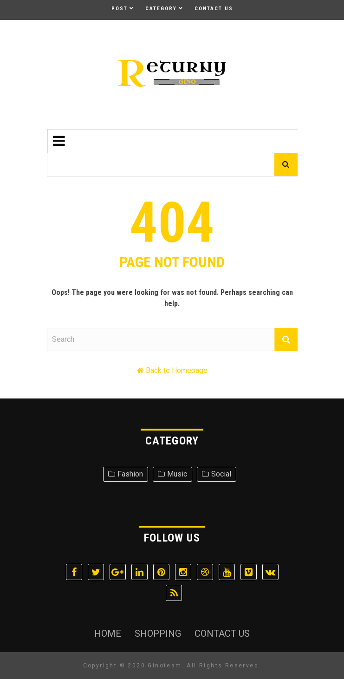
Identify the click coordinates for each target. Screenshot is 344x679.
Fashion (130, 474)
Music (177, 474)
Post (119, 9)
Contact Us (214, 9)
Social (221, 474)
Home (107, 633)
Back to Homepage (177, 370)
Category (161, 9)
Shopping (158, 633)
